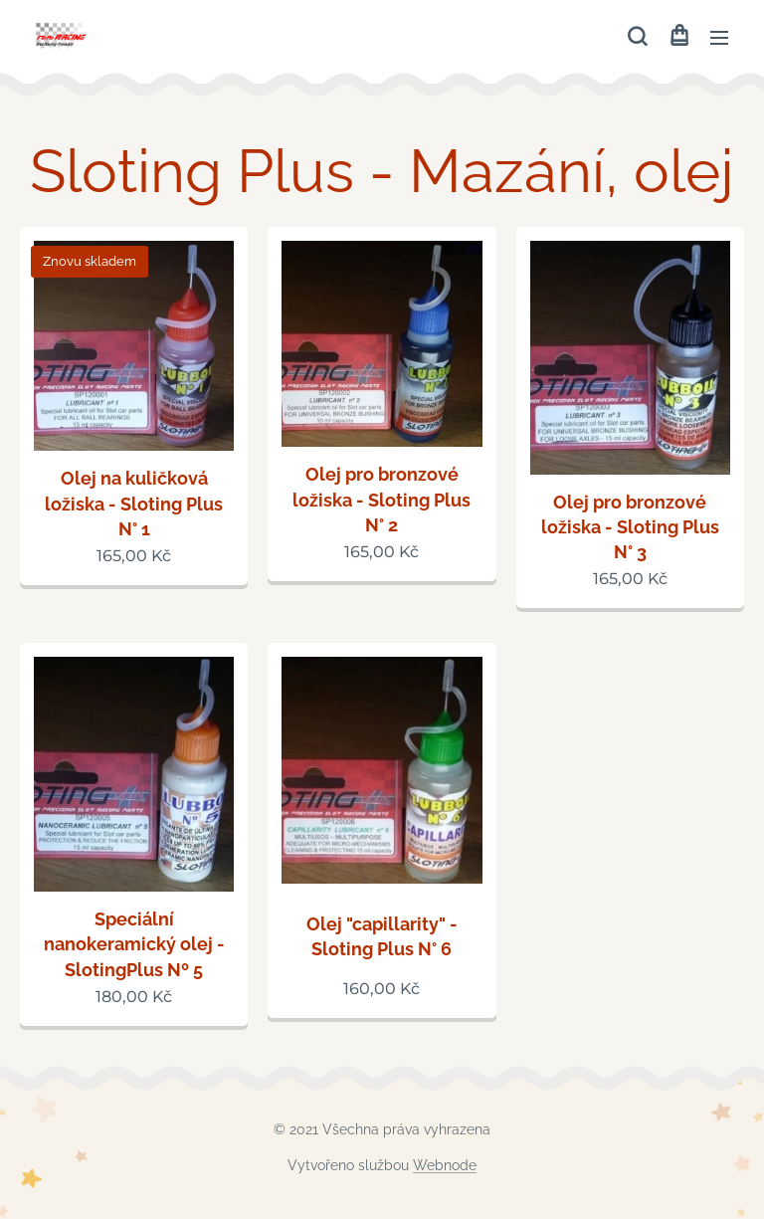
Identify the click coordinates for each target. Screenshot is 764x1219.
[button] (637, 37)
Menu (719, 38)
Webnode (445, 1165)
